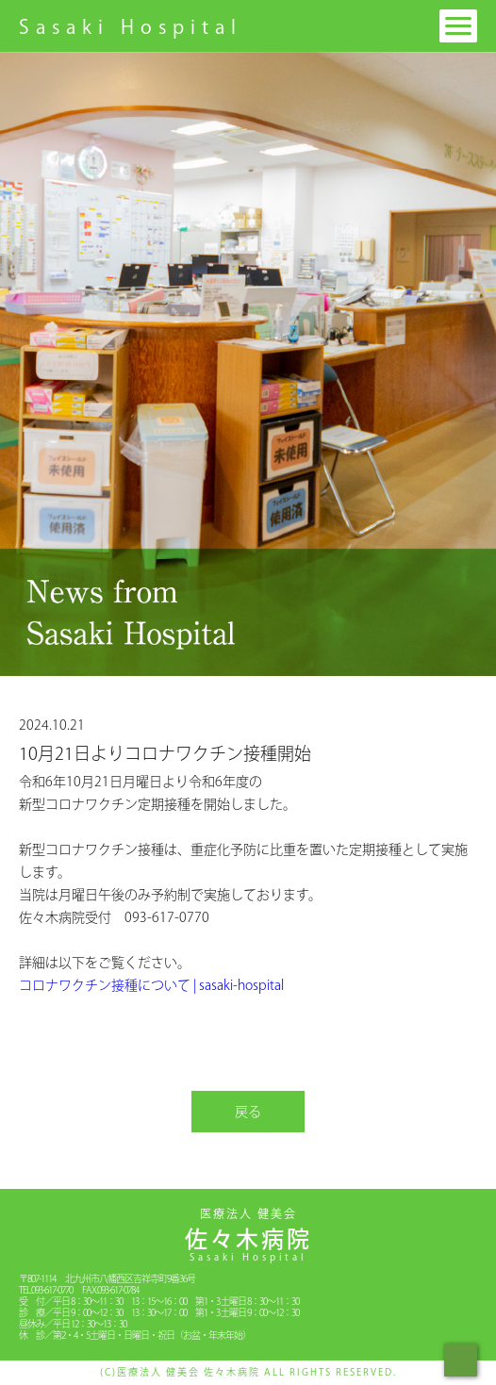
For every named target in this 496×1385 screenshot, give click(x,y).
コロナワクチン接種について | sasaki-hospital (151, 985)
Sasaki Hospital (130, 26)
